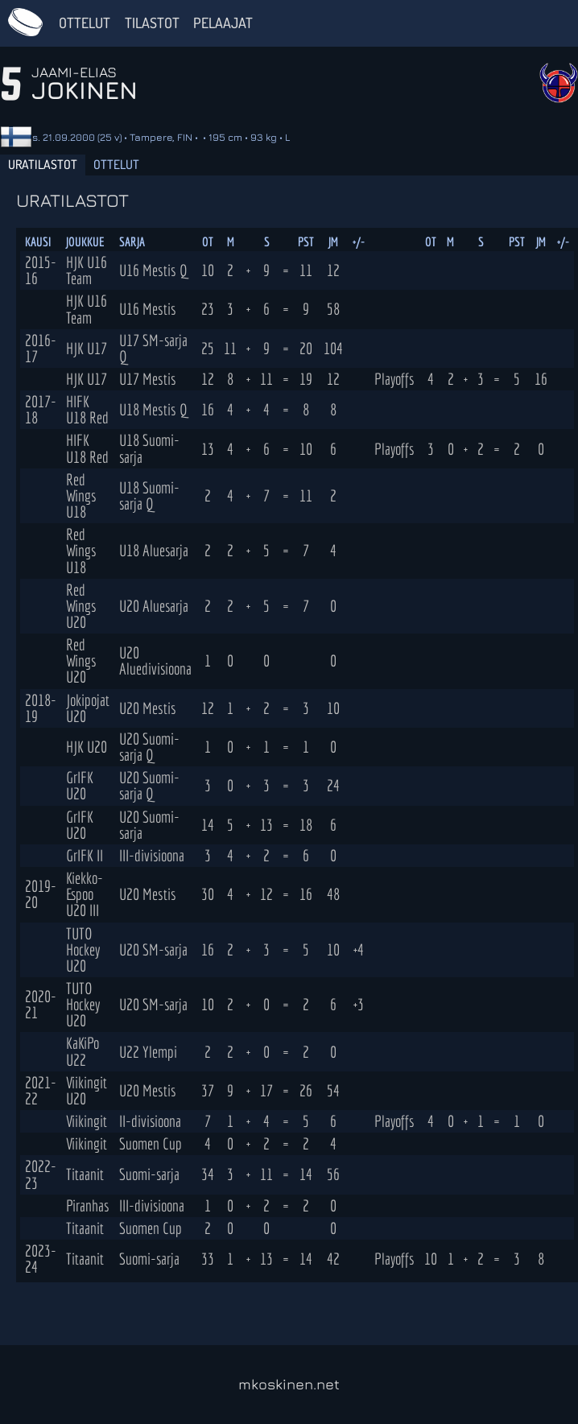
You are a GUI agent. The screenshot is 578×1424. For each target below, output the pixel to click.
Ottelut (84, 22)
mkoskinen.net (289, 1384)
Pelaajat (223, 22)
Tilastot (152, 22)
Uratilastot (42, 164)
